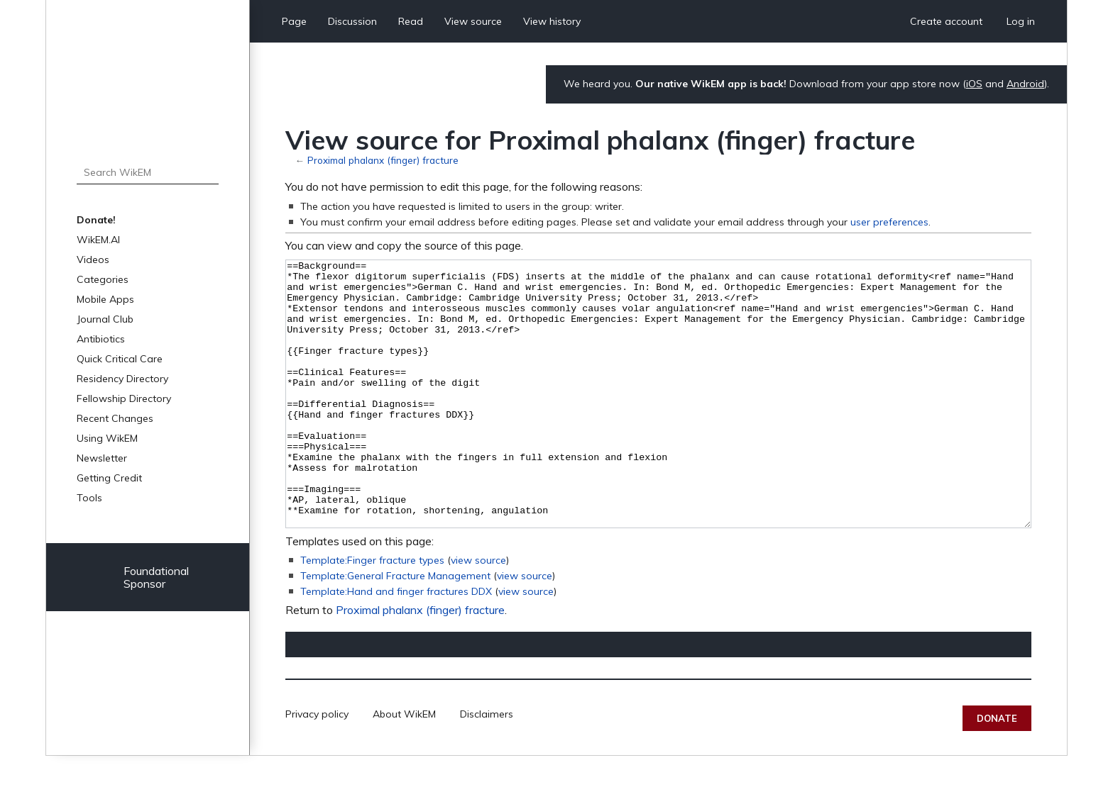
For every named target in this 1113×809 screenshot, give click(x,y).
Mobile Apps (105, 299)
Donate (997, 771)
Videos (93, 259)
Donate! (96, 219)
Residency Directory (122, 378)
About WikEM (404, 767)
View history (552, 21)
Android (1025, 83)
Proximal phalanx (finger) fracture (383, 160)
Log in (1021, 21)
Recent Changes (115, 418)
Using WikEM (107, 438)
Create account (946, 21)
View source (473, 21)
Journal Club (105, 319)
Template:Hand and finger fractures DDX (396, 644)
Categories (102, 279)
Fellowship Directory (124, 398)
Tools (89, 497)
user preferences (889, 222)
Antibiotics (101, 339)
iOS (974, 83)
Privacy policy (317, 767)
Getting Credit (109, 478)
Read (410, 21)
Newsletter (102, 458)
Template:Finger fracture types (372, 613)
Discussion (352, 21)
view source (478, 613)
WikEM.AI (98, 239)
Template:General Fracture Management (395, 629)
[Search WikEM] (148, 172)
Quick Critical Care (120, 358)
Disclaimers (486, 767)
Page (294, 21)
